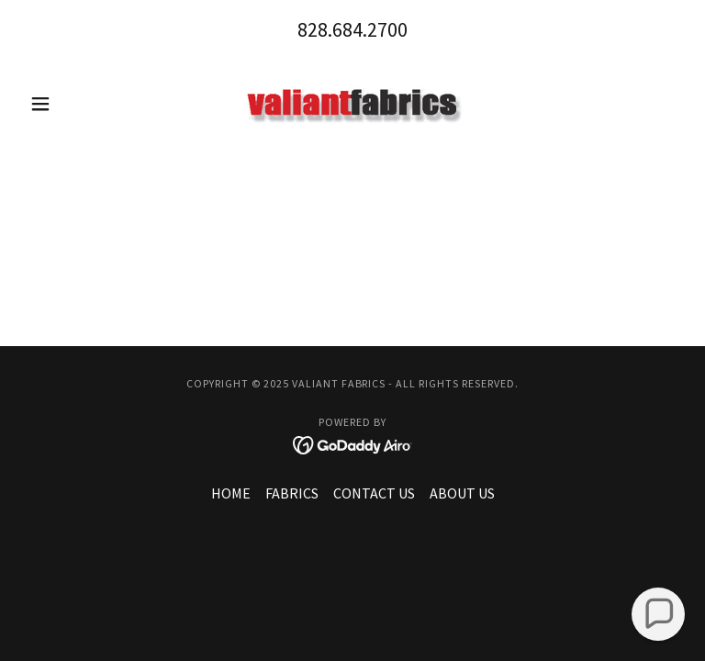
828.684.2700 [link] (352, 29)
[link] (352, 103)
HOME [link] (231, 493)
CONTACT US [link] (374, 493)
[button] (71, 103)
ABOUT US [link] (462, 493)
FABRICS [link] (292, 493)
